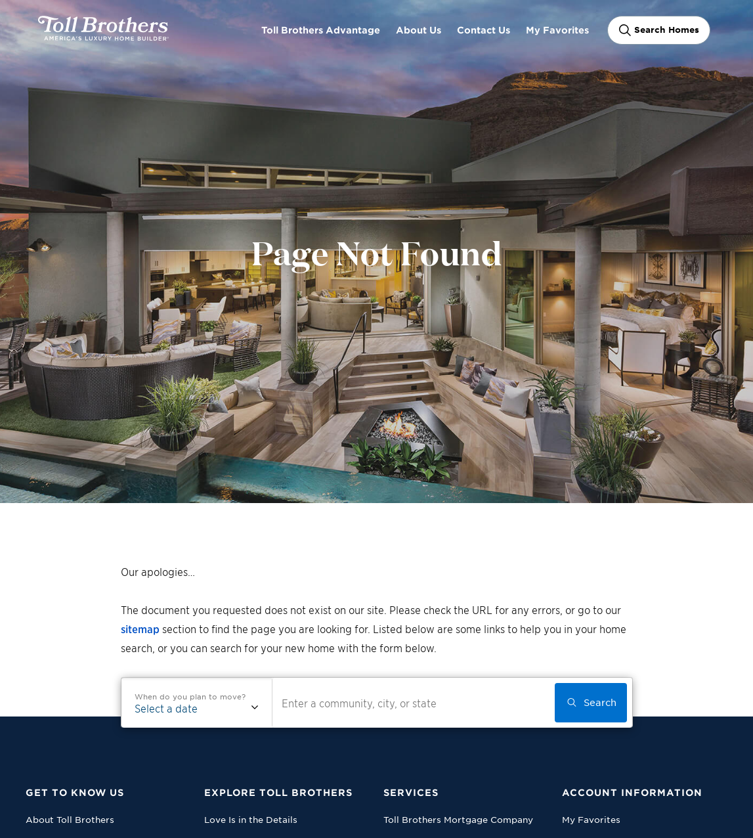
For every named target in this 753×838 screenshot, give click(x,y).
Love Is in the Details (250, 819)
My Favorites (557, 29)
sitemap (140, 628)
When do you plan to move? (190, 696)
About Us (418, 29)
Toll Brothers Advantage (320, 29)
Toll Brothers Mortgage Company (458, 819)
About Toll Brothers (70, 819)
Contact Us (483, 29)
